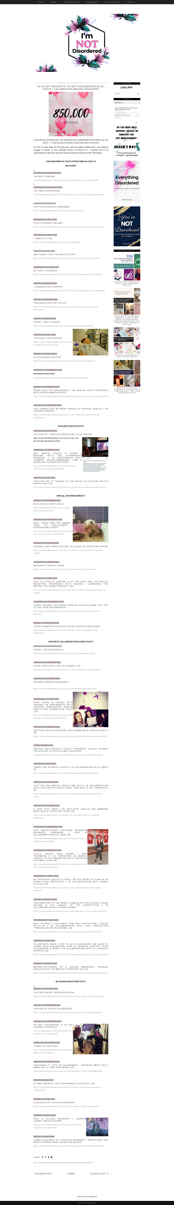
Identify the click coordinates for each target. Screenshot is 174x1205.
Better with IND (72, 2)
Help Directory (112, 2)
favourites (50, 1162)
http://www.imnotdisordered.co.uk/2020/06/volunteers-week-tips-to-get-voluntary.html (71, 955)
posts (84, 1162)
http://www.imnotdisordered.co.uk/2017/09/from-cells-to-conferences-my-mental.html (71, 396)
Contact (131, 2)
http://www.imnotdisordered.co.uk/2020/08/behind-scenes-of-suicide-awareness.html (70, 973)
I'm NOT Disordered (90, 1196)
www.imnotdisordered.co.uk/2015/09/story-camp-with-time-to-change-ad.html (67, 670)
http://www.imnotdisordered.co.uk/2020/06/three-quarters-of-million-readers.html (69, 1146)
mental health (60, 1162)
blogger (42, 1162)
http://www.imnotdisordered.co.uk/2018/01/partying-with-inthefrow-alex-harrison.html (70, 736)
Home (41, 2)
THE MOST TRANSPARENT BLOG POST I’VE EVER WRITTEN (127, 356)
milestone (71, 1162)
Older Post (98, 1174)
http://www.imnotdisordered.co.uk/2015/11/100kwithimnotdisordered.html (65, 689)
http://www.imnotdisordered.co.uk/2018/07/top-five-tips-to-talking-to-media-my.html (70, 487)
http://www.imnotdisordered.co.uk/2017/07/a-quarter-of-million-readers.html (66, 1106)
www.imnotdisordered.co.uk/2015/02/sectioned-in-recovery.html (61, 378)
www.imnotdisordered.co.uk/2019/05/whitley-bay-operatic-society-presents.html (68, 755)
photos (78, 1162)
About (54, 2)
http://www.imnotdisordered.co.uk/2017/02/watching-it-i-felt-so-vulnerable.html (68, 1071)
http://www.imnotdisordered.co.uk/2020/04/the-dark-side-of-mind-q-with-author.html (70, 911)
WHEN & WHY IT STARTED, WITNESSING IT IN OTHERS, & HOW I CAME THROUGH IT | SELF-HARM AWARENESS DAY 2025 (127, 390)
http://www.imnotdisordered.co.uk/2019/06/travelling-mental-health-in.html (66, 773)
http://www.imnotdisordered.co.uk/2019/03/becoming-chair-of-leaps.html (65, 569)
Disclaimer (92, 2)
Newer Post (44, 1174)
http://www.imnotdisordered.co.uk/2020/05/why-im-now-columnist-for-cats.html (68, 932)
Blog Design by (87, 1203)
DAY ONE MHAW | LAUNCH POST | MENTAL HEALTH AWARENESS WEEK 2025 (127, 283)
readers (89, 1162)
